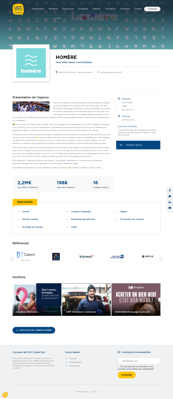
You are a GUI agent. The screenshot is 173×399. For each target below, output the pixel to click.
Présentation (38, 9)
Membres (53, 9)
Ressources (68, 9)
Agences (47, 18)
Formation (110, 9)
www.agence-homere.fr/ (111, 72)
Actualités (83, 9)
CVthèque (125, 9)
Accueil (39, 18)
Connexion (152, 9)
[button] (5, 395)
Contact (138, 9)
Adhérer (97, 9)
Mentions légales (82, 391)
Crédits (94, 391)
